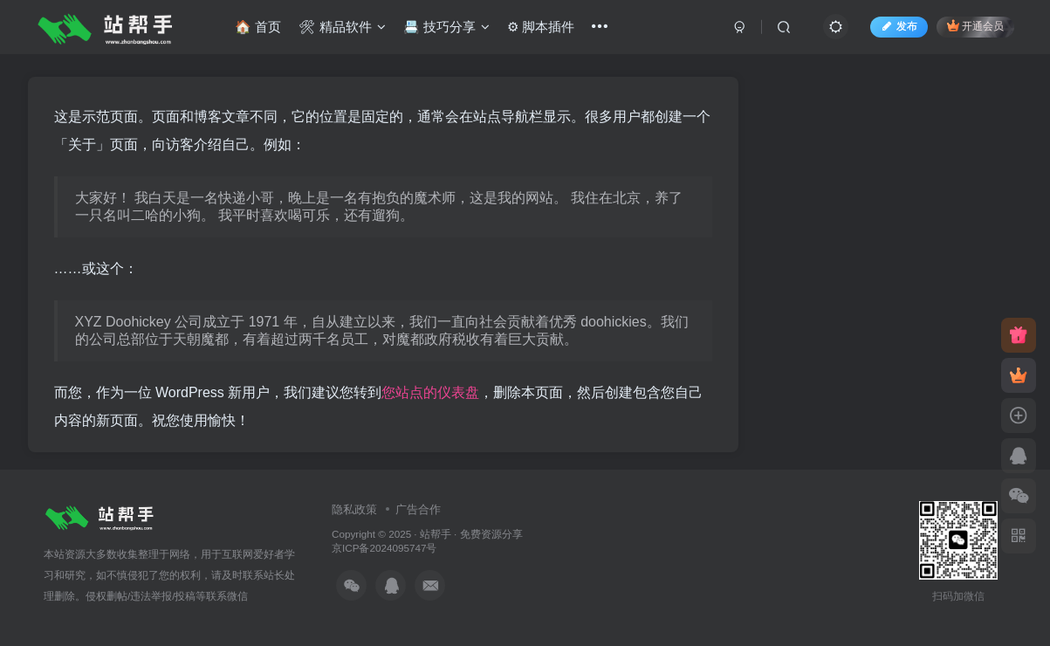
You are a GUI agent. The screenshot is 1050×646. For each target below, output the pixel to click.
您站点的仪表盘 (430, 392)
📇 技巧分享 (451, 29)
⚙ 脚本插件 (545, 29)
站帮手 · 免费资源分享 (471, 533)
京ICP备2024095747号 (384, 547)
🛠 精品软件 (346, 29)
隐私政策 (354, 509)
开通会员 (971, 28)
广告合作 (418, 509)
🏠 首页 (262, 29)
